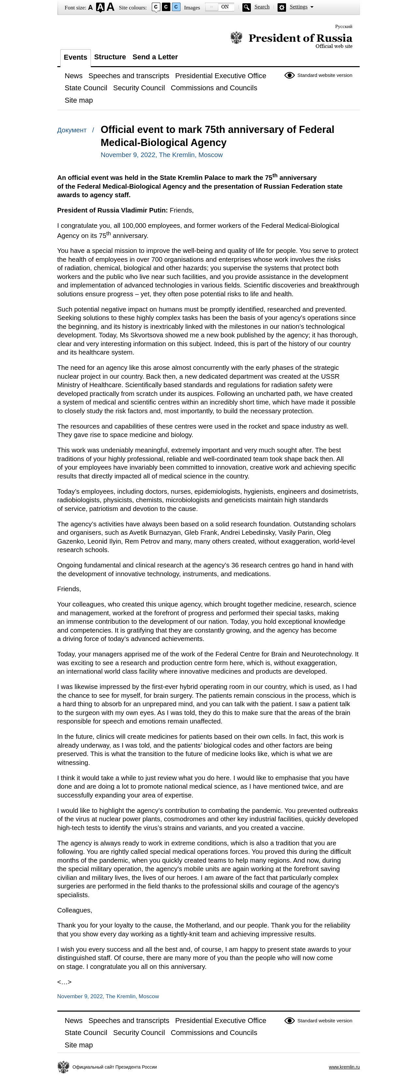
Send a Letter (155, 57)
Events (75, 57)
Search (261, 7)
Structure (110, 57)
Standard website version (324, 75)
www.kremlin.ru (344, 1067)
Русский (343, 26)
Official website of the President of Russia (291, 40)
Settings (299, 7)
